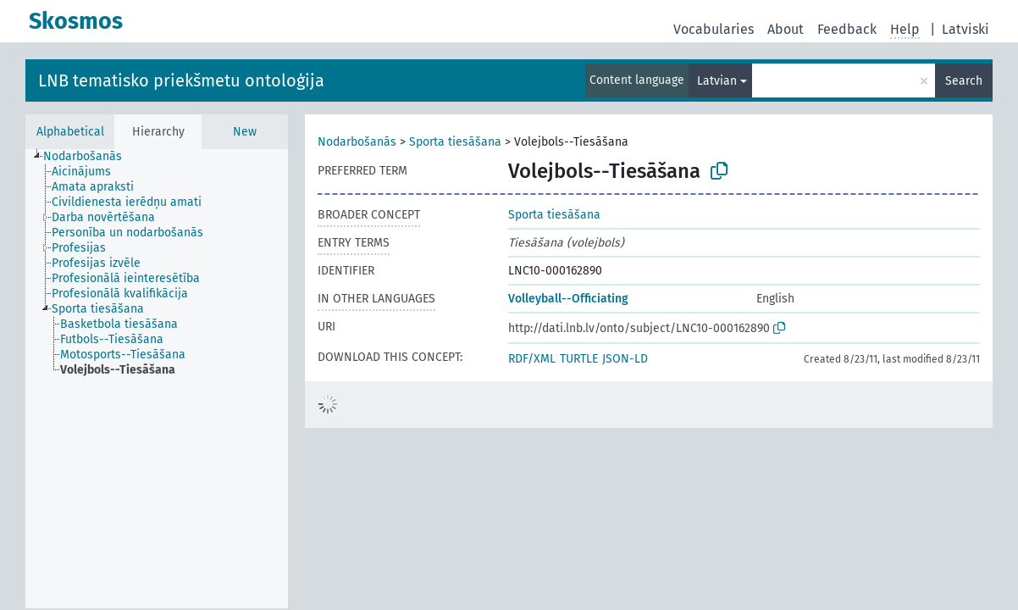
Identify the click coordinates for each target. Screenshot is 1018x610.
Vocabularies (713, 29)
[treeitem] (89, 156)
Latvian (717, 81)
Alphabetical (70, 132)
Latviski (965, 29)
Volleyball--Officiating (568, 298)
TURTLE (579, 359)
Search (963, 81)
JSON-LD (625, 359)
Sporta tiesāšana (455, 142)
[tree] (156, 378)
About (785, 29)
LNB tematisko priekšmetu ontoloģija (181, 80)
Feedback (847, 29)
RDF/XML (532, 359)
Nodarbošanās (357, 142)
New (245, 132)
